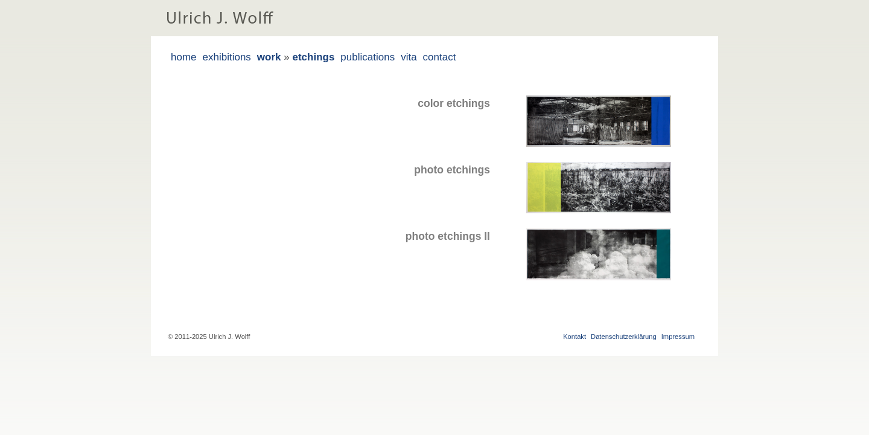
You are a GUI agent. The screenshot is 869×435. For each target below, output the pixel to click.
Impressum (678, 336)
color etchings (454, 103)
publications (367, 57)
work (269, 57)
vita (408, 57)
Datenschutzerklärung (624, 336)
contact (439, 57)
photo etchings (452, 170)
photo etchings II (448, 236)
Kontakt (574, 336)
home (184, 57)
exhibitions (227, 57)
